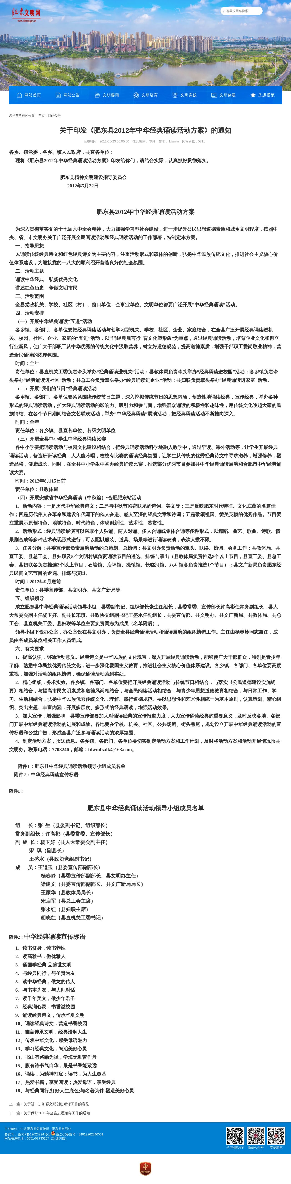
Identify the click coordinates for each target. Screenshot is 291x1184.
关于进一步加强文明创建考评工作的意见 (56, 1104)
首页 (41, 115)
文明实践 (184, 95)
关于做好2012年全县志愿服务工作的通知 (57, 1113)
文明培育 (145, 95)
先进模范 (262, 95)
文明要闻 (106, 95)
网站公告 (67, 95)
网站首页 (28, 95)
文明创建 (223, 95)
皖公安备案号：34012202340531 (79, 1134)
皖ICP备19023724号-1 (34, 1134)
